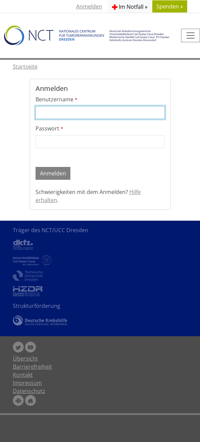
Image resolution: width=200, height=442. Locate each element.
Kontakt (23, 374)
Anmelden (89, 6)
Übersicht (25, 358)
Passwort (49, 128)
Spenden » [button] (169, 6)
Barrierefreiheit (32, 366)
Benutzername (56, 99)
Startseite (25, 66)
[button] (130, 6)
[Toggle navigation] (190, 35)
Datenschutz (29, 391)
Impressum (27, 383)
